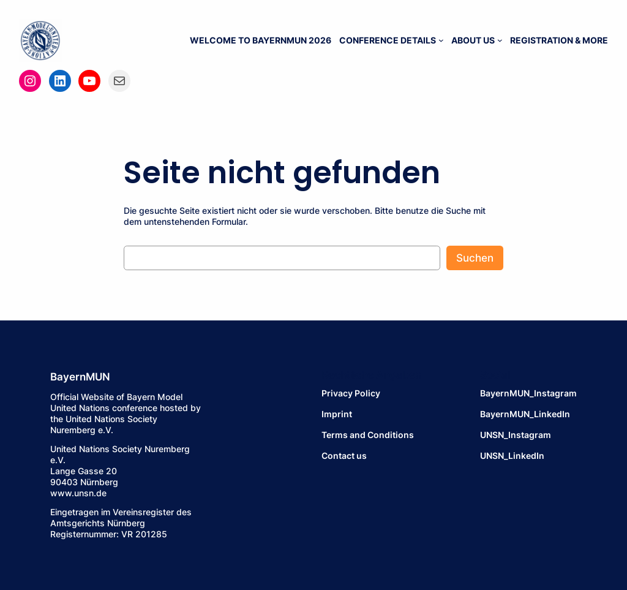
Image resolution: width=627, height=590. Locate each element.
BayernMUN (80, 377)
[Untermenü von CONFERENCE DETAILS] (441, 40)
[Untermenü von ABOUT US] (500, 40)
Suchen (475, 258)
